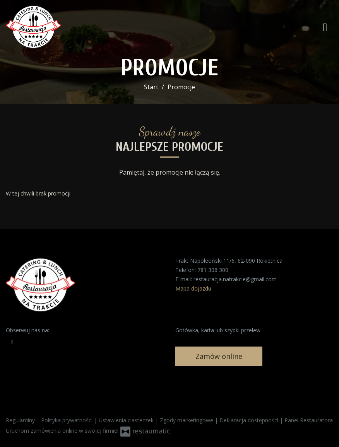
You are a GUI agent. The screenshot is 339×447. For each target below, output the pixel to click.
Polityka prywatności (67, 420)
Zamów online (218, 356)
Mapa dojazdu (193, 288)
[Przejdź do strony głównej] (56, 27)
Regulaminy (21, 420)
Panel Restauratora (308, 420)
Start (151, 87)
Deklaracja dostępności (249, 420)
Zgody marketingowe (187, 420)
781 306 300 (212, 270)
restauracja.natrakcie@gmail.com (235, 279)
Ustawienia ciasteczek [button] (127, 420)
